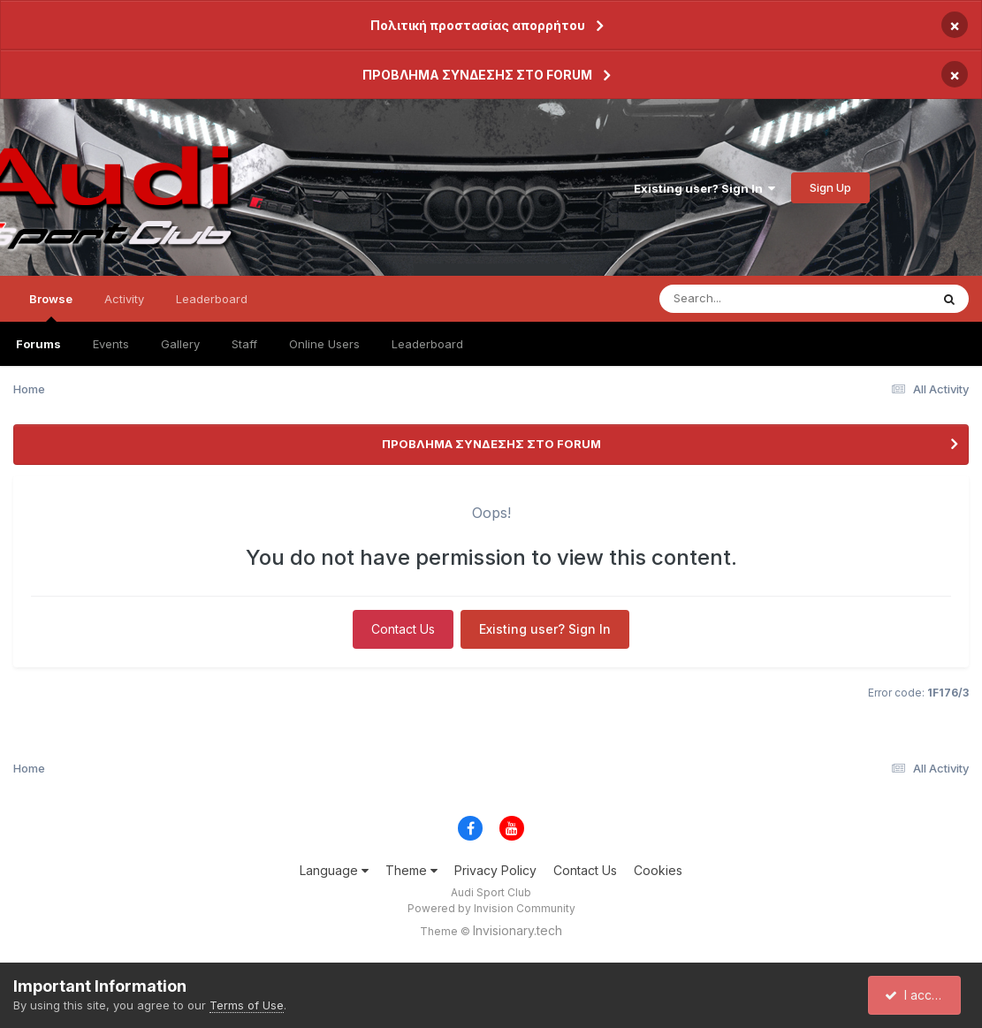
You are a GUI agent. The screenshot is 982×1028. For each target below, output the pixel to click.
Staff (244, 344)
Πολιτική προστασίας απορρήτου (477, 25)
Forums (38, 344)
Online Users (324, 344)
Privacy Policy (495, 870)
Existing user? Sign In (704, 188)
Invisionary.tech (517, 930)
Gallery (180, 344)
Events (111, 344)
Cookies (658, 870)
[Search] (746, 299)
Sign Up (830, 187)
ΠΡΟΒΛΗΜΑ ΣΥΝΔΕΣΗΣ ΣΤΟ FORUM (477, 74)
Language (334, 870)
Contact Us (403, 628)
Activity (124, 299)
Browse (50, 307)
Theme (411, 870)
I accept (917, 994)
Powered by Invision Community (491, 908)
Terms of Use (246, 1005)
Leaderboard (427, 344)
